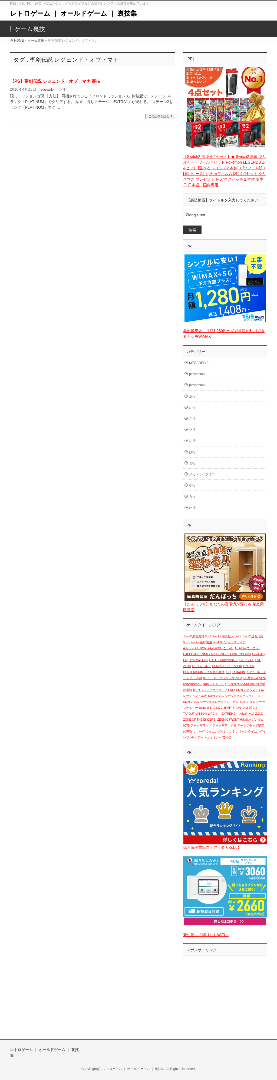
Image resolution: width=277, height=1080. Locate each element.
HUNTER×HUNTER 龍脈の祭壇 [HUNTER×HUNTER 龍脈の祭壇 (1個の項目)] (204, 672)
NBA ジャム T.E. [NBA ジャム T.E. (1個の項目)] (213, 683)
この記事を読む (159, 116)
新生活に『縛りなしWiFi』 (206, 935)
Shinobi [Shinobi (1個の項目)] (204, 707)
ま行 (192, 463)
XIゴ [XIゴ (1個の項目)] (251, 713)
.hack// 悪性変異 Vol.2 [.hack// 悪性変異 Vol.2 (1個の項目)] (197, 636)
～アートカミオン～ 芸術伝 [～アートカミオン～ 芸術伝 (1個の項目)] (213, 737)
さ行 (62, 89)
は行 (192, 452)
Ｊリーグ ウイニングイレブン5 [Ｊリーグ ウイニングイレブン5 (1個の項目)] (213, 731)
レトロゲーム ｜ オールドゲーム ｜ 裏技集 (73, 13)
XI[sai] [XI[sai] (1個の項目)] (243, 713)
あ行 (192, 396)
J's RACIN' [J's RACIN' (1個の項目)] (239, 672)
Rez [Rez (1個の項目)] (232, 689)
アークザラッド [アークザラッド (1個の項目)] (201, 725)
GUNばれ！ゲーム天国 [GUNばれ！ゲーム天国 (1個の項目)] (227, 666)
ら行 (192, 496)
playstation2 (197, 385)
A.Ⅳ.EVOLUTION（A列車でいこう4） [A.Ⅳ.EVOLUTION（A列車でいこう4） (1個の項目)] (208, 648)
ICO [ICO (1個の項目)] (228, 672)
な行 (192, 441)
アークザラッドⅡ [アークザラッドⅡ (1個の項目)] (224, 725)
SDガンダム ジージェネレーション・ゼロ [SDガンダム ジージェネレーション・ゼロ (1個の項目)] (211, 701)
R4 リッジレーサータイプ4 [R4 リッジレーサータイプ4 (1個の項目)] (211, 689)
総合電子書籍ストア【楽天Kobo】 (212, 847)
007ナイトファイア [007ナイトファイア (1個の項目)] (233, 642)
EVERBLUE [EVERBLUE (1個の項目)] (246, 660)
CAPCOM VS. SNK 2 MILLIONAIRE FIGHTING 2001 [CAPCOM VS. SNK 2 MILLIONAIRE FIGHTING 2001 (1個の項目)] (217, 654)
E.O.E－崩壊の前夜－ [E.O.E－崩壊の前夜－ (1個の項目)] (223, 660)
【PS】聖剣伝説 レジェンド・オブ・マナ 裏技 (55, 81)
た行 (192, 430)
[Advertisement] (225, 992)
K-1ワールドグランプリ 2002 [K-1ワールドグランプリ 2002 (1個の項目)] (222, 678)
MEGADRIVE (199, 363)
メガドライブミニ (202, 474)
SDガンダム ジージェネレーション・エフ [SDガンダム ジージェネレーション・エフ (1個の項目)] (235, 695)
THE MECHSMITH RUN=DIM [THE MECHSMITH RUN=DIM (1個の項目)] (229, 707)
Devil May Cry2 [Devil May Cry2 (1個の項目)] (198, 660)
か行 (192, 407)
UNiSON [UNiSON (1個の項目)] (201, 713)
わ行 (192, 508)
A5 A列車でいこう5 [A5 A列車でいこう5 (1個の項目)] (247, 648)
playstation (48, 89)
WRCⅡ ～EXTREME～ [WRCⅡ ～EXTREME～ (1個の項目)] (223, 713)
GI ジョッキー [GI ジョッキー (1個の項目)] (201, 666)
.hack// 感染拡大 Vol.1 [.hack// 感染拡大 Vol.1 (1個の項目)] (227, 636)
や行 (192, 485)
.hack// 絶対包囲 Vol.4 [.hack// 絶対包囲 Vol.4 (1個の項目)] (205, 642)
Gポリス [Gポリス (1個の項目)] (248, 666)
